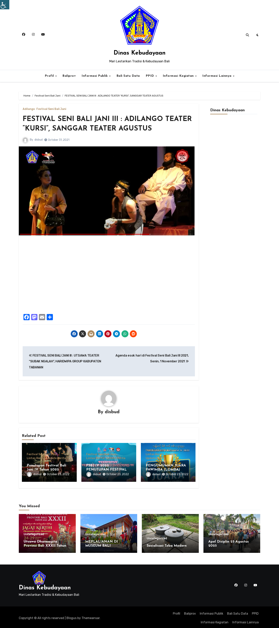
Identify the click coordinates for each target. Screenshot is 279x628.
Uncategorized (34, 532)
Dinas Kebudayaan (139, 53)
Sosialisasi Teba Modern (167, 544)
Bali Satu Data (128, 75)
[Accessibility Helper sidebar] (4, 4)
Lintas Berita (36, 458)
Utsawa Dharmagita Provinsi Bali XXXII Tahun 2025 (45, 544)
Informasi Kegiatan (179, 75)
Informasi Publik (95, 75)
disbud (38, 139)
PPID (150, 75)
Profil (50, 75)
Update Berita (56, 458)
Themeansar (91, 616)
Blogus (71, 616)
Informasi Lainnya (217, 75)
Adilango (29, 109)
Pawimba (171, 454)
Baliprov (69, 75)
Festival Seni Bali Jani (51, 109)
